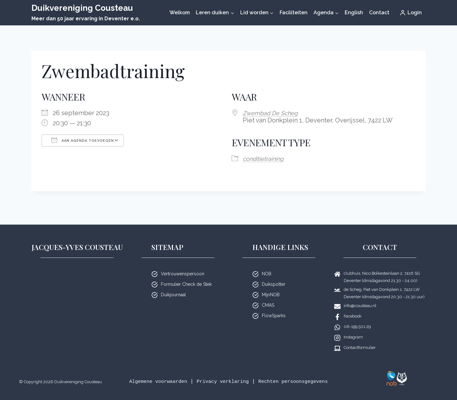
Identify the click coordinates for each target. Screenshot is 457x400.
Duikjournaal (173, 286)
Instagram (353, 328)
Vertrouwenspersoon (182, 265)
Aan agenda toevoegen (82, 140)
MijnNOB (271, 286)
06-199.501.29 (357, 318)
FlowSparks (274, 307)
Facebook (352, 307)
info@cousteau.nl (360, 297)
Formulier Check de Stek (186, 276)
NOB (266, 265)
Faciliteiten (294, 13)
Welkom (179, 13)
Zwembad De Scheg (273, 113)
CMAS (268, 296)
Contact (379, 13)
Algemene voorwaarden (179, 373)
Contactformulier (360, 339)
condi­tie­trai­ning (265, 158)
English (354, 13)
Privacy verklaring (249, 373)
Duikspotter (273, 276)
